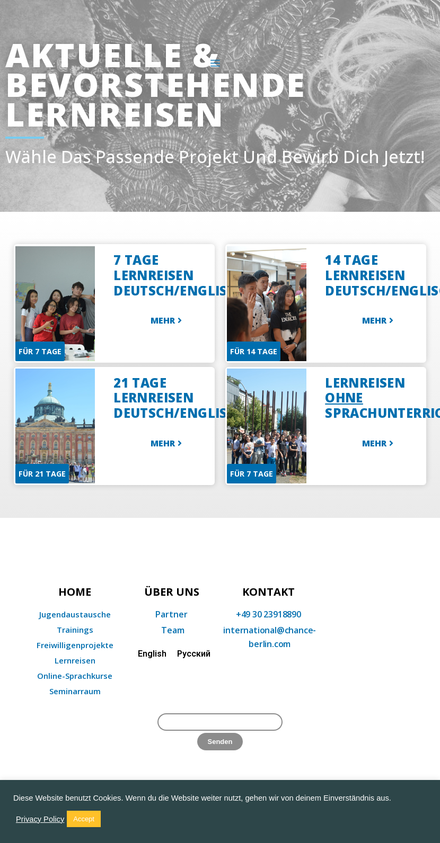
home (74, 592)
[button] (166, 321)
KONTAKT (268, 592)
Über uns (171, 592)
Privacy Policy (40, 819)
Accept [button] (83, 819)
